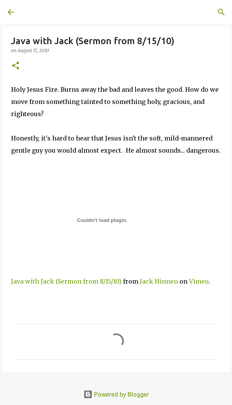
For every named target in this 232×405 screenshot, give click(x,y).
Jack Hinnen (159, 281)
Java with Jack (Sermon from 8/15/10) (66, 281)
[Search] (221, 12)
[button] (15, 66)
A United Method (45, 12)
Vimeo (199, 281)
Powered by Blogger (116, 394)
